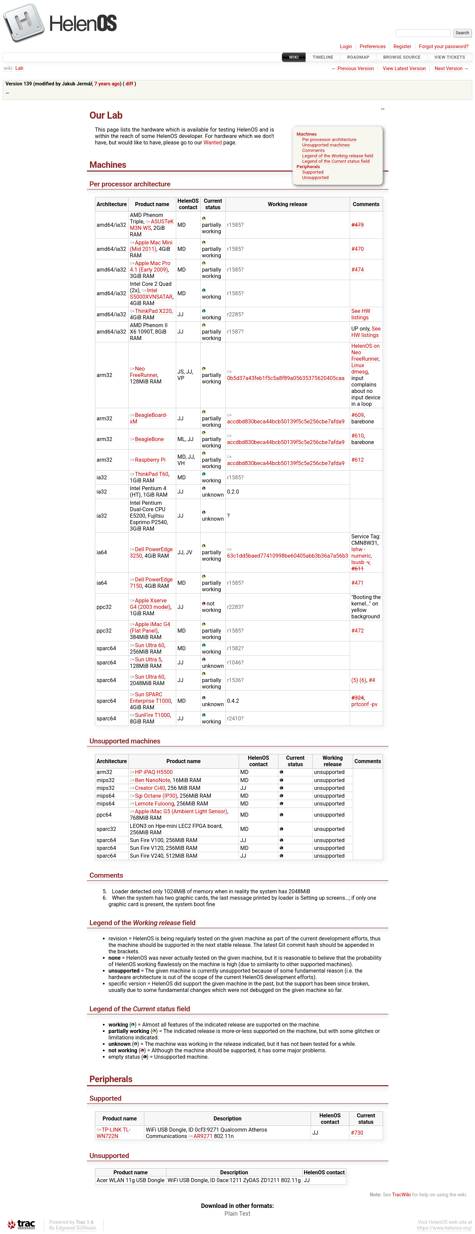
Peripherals (308, 166)
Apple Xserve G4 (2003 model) (150, 603)
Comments (313, 150)
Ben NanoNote (150, 780)
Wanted (212, 142)
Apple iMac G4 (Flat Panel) (150, 627)
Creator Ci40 (147, 788)
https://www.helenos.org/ (444, 1228)
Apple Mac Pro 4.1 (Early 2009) (150, 266)
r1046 (234, 662)
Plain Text (237, 1213)
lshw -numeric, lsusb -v (361, 555)
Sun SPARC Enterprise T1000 (150, 697)
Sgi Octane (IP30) (153, 796)
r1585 (234, 225)
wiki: (9, 68)
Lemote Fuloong (152, 803)
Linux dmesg (359, 368)
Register (403, 46)
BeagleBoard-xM (148, 418)
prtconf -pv (364, 704)
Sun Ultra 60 (147, 645)
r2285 (234, 314)
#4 (372, 680)
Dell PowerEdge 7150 (151, 582)
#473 (357, 225)
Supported (313, 172)
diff (129, 84)
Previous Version (355, 69)
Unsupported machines (326, 144)
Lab (19, 68)
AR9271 (200, 1136)
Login (346, 46)
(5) (354, 680)
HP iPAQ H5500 (151, 772)
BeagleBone (147, 439)
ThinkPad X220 (151, 311)
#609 (357, 415)
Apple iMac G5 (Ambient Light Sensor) (178, 811)
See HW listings (360, 314)
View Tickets (450, 57)
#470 (357, 249)
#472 (357, 631)
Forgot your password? (444, 46)
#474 (357, 269)
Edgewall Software (76, 1228)
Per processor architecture (329, 139)
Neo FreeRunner (143, 371)
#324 (357, 698)
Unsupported (315, 177)
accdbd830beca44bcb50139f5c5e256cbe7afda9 (286, 418)
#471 (357, 583)
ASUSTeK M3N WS (152, 224)
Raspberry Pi (148, 460)
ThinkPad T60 (149, 474)
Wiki (294, 57)
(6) (363, 680)
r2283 (234, 607)
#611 (357, 568)
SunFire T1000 (150, 715)
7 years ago (107, 84)
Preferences (373, 46)
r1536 (234, 680)
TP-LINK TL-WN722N (114, 1133)
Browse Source (402, 57)
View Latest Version (404, 69)
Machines (307, 134)
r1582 (234, 648)
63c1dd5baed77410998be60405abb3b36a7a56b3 (287, 552)
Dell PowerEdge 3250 (151, 552)
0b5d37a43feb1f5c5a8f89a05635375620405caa (286, 375)
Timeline (323, 57)
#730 (357, 1133)
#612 (357, 460)
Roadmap (358, 57)
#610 (357, 436)
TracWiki (401, 1195)
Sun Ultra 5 (145, 659)
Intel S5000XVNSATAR (151, 293)
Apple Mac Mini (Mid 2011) (151, 245)
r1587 (234, 332)
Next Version (448, 69)
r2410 (234, 718)
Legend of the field (337, 155)
